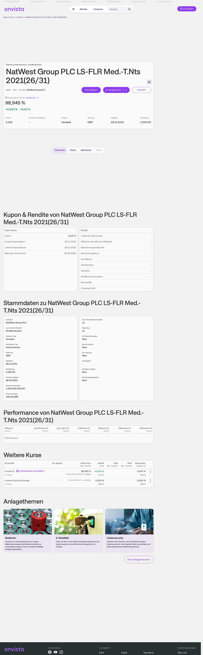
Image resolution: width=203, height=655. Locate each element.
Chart (73, 150)
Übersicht (60, 150)
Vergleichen (113, 89)
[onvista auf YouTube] (55, 652)
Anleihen (19, 17)
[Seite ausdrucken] (149, 82)
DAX (101, 652)
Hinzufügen (91, 89)
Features (98, 9)
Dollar (124, 652)
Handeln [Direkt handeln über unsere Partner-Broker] (141, 89)
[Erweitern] (126, 90)
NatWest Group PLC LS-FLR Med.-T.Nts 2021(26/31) (46, 17)
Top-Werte (148, 652)
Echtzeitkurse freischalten (30, 471)
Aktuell (83, 9)
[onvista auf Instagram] (61, 652)
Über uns (182, 652)
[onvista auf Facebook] (50, 652)
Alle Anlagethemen (138, 559)
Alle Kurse (86, 150)
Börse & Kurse (8, 17)
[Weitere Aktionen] (150, 472)
